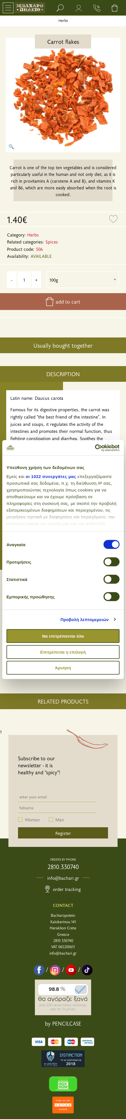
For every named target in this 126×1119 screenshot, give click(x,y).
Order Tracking (62, 889)
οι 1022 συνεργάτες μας (51, 476)
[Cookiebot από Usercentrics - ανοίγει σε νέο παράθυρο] (95, 447)
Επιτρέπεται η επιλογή (63, 651)
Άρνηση (63, 667)
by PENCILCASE (63, 1023)
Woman (32, 819)
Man (59, 819)
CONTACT (63, 905)
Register (63, 833)
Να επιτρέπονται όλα (63, 636)
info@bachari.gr (63, 878)
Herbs (63, 20)
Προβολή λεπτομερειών (84, 619)
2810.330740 (63, 866)
